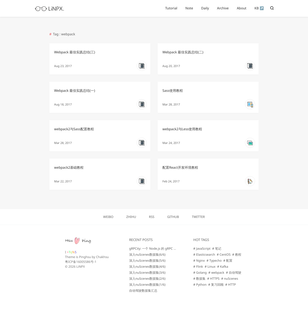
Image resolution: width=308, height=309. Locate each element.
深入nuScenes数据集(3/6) (147, 272)
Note (189, 8)
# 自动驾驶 (233, 272)
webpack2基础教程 (68, 167)
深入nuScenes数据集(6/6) (147, 254)
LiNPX (80, 266)
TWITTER (198, 217)
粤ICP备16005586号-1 (80, 262)
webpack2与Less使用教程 (182, 129)
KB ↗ (259, 8)
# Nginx (199, 260)
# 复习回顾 (216, 284)
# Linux (210, 266)
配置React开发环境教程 (180, 167)
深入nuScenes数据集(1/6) (147, 284)
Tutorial (171, 8)
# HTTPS (213, 278)
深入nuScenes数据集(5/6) (147, 260)
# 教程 (236, 254)
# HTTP (230, 284)
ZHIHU (131, 217)
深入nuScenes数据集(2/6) (147, 278)
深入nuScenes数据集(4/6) (147, 266)
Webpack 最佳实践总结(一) (74, 90)
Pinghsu (85, 257)
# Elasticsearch (204, 254)
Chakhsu (102, 257)
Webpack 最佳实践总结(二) (182, 52)
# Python (199, 284)
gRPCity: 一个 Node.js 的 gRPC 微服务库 (157, 248)
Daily (205, 8)
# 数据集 (199, 278)
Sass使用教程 (172, 90)
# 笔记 (216, 248)
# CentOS (224, 254)
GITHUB (173, 217)
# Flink (198, 266)
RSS (151, 217)
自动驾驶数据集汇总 (143, 290)
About (241, 8)
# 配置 (227, 260)
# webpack (216, 272)
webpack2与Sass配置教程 (74, 129)
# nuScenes (229, 278)
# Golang (200, 272)
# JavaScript (201, 248)
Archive (223, 8)
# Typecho (214, 260)
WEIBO (108, 217)
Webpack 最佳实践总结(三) (74, 52)
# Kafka (222, 266)
